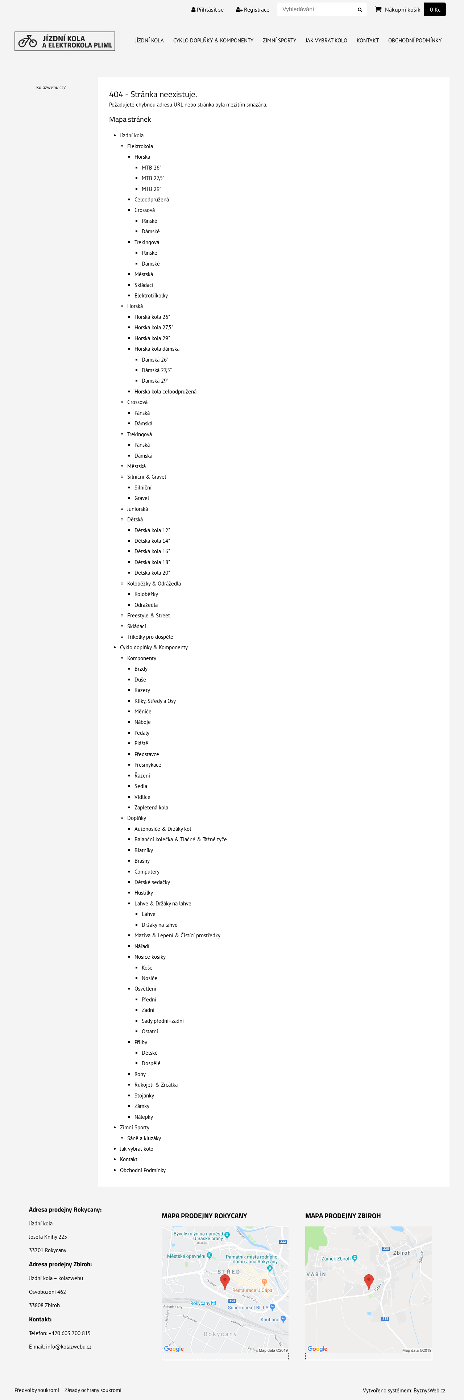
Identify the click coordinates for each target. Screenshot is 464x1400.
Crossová (144, 210)
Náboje (142, 721)
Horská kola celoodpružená (165, 391)
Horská (142, 156)
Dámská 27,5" (157, 370)
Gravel (141, 498)
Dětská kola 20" (152, 572)
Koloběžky (146, 594)
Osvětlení (145, 988)
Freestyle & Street (148, 615)
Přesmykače (147, 764)
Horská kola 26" (152, 316)
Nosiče (149, 978)
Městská (143, 274)
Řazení (142, 775)
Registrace (252, 9)
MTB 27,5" (153, 178)
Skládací (143, 285)
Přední (149, 999)
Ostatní (150, 1031)
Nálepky (143, 1116)
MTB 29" (151, 189)
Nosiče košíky (150, 956)
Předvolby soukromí (36, 1390)
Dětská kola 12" (152, 530)
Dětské (150, 1052)
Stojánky (144, 1095)
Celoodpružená (151, 199)
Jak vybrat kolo (326, 40)
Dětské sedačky (152, 882)
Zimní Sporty (279, 40)
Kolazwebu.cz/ (51, 87)
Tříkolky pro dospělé (150, 636)
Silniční (143, 487)
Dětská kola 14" (152, 540)
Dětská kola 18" (152, 562)
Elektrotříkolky (151, 295)
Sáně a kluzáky (144, 1138)
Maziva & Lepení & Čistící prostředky (177, 935)
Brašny (142, 860)
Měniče (143, 711)
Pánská (142, 412)
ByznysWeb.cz (430, 1390)
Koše (147, 967)
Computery (147, 871)
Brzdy (141, 668)
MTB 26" (151, 167)
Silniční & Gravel (146, 476)
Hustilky (143, 892)
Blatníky (143, 850)
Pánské (149, 220)
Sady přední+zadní (163, 1020)
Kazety (142, 690)
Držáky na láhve (160, 924)
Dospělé (151, 1063)
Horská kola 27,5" (153, 327)
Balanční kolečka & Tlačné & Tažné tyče (180, 839)
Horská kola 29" (152, 338)
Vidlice (142, 796)
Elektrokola (140, 146)
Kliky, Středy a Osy (155, 700)
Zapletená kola (151, 807)
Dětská (135, 519)
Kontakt (368, 40)
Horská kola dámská (156, 348)
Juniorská (137, 508)
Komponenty (141, 658)
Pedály (141, 732)
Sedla (140, 786)
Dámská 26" (155, 359)
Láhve (149, 914)
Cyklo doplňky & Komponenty (213, 40)
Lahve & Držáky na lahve (162, 903)
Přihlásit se (207, 9)
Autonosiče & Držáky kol (162, 828)
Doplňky (136, 817)
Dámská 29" (155, 380)
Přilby (140, 1042)
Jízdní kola (149, 40)
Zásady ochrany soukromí (93, 1390)
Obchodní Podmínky (415, 40)
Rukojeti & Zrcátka (156, 1084)
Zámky (141, 1106)
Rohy (140, 1074)
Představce (146, 754)
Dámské (151, 231)
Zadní (148, 1010)
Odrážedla (146, 604)
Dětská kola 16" (152, 551)
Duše (140, 679)
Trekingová (146, 242)
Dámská (143, 423)
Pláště (141, 743)
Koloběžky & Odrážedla (154, 583)
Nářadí (141, 946)
